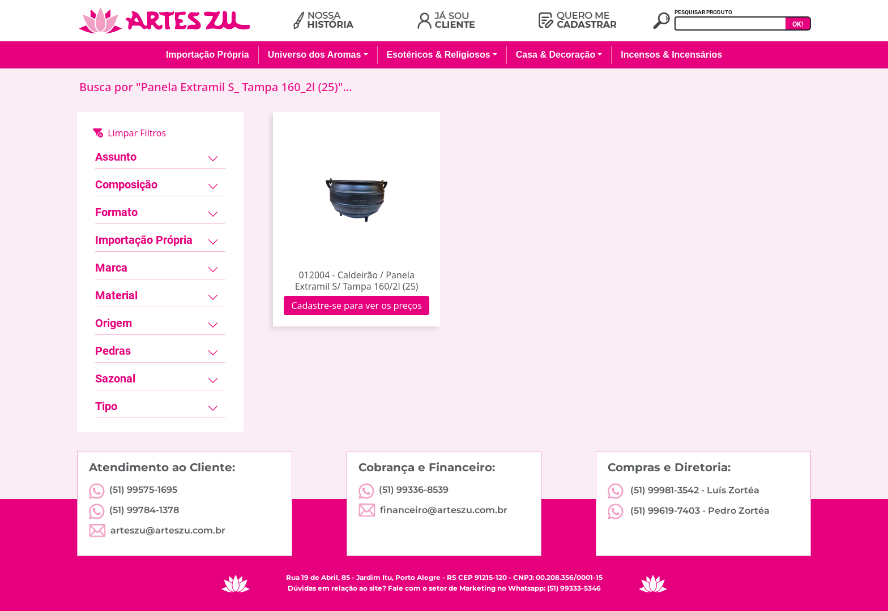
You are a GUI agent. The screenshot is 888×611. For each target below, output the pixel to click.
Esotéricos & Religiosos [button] (438, 54)
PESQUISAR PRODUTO (703, 12)
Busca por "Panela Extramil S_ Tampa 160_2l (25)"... (215, 86)
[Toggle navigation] (212, 159)
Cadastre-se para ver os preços (356, 305)
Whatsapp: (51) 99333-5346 (554, 588)
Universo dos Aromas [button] (314, 54)
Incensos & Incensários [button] (671, 54)
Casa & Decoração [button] (556, 54)
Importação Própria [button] (207, 54)
